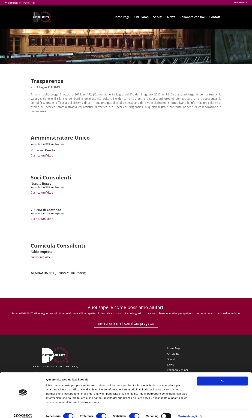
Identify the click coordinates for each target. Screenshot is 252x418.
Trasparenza (240, 3)
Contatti (215, 17)
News (171, 17)
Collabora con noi (192, 17)
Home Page (121, 17)
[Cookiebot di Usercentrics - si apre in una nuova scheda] (22, 411)
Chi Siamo (141, 17)
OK (223, 375)
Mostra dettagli (187, 411)
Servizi (158, 17)
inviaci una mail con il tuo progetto (126, 323)
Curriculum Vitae (42, 155)
